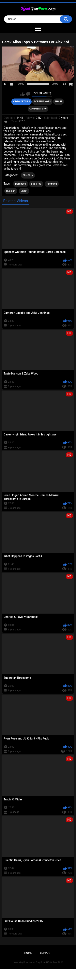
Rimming (52, 183)
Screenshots (42, 101)
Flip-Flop (28, 175)
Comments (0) (38, 108)
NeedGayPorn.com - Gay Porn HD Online (35, 962)
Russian (10, 190)
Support (46, 952)
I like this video (22, 94)
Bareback (20, 183)
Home (28, 952)
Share (58, 101)
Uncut (24, 190)
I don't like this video (28, 94)
